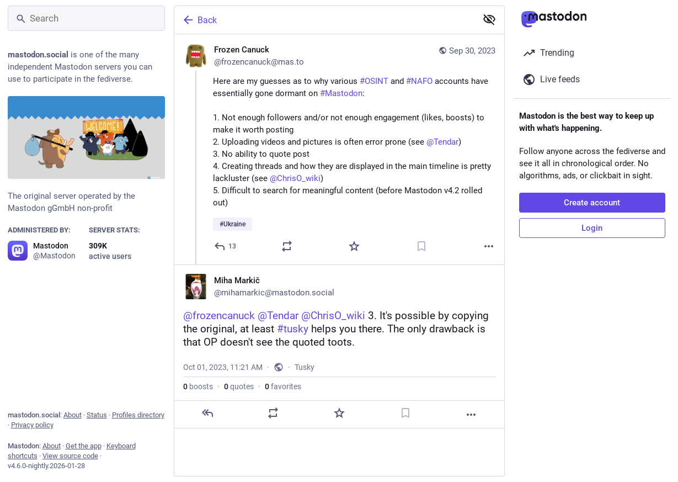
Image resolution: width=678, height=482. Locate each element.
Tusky (304, 367)
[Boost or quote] (286, 246)
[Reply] (225, 246)
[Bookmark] (421, 246)
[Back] (324, 20)
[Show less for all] (489, 19)
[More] (488, 246)
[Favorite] (354, 246)
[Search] (86, 18)
